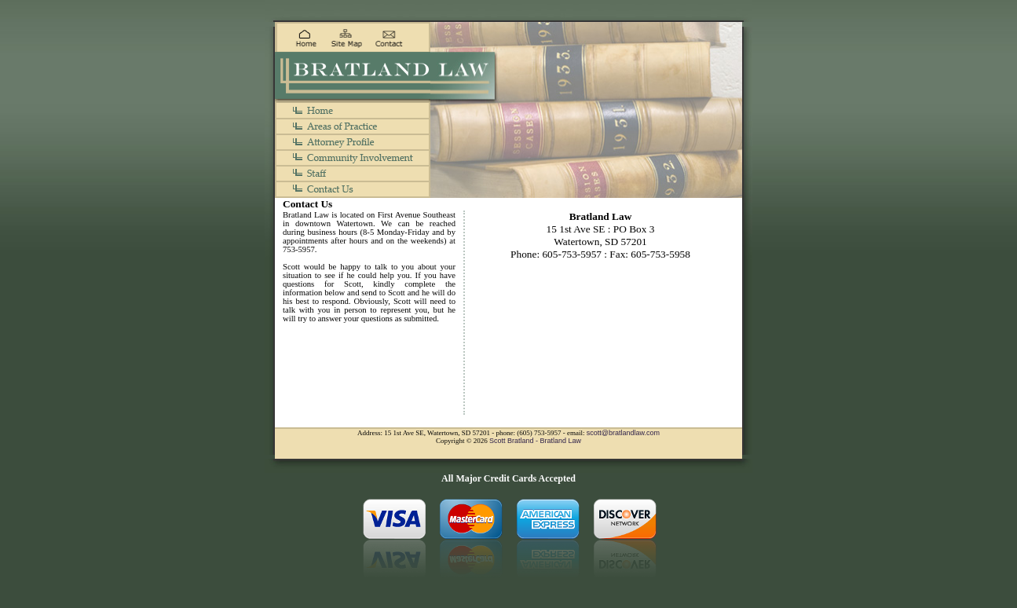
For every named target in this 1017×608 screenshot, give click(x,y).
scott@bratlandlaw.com (623, 433)
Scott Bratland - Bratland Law (535, 441)
